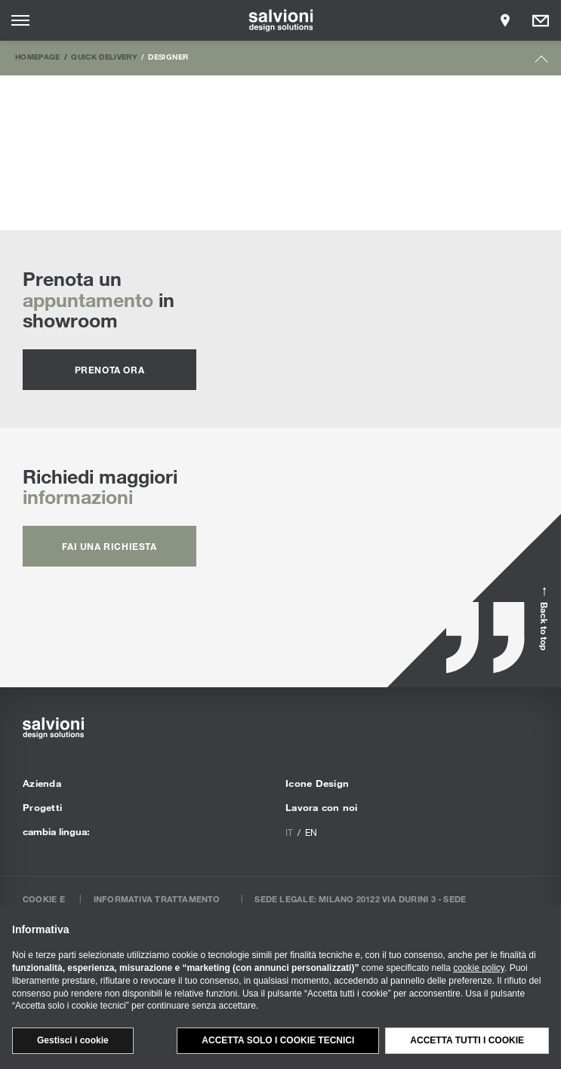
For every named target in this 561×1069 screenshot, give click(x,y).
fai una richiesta (109, 546)
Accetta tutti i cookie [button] (467, 1040)
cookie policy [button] (478, 968)
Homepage (37, 56)
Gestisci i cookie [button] (73, 1040)
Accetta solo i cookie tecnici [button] (278, 1040)
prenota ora (110, 370)
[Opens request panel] (540, 20)
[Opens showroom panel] (505, 20)
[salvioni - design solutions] (280, 20)
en (311, 832)
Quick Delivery (104, 56)
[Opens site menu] (20, 20)
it (289, 832)
